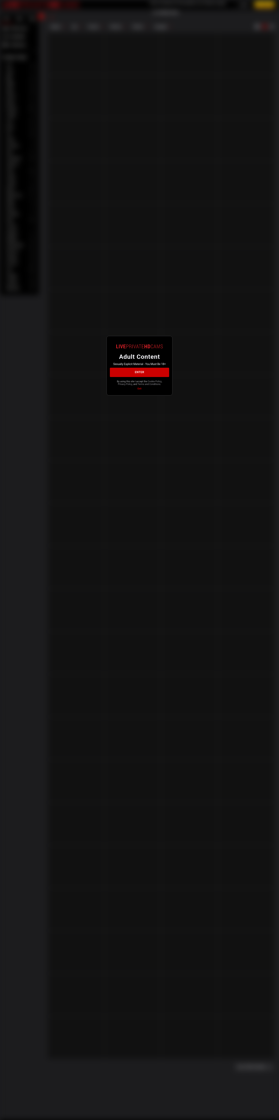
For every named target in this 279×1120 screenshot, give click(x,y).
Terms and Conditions (149, 384)
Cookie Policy (155, 381)
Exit (139, 388)
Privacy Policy (125, 384)
